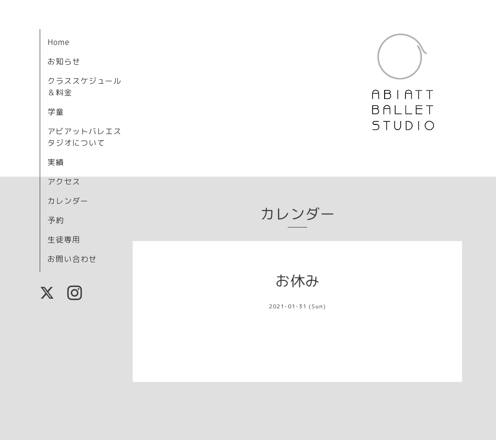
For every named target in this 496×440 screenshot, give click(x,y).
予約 (55, 220)
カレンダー (68, 201)
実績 (55, 162)
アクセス (63, 181)
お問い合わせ (72, 259)
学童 (55, 111)
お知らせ (63, 61)
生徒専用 (63, 239)
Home (58, 42)
